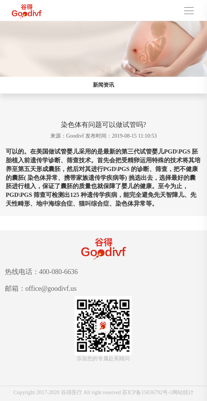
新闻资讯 (103, 85)
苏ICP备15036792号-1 (147, 392)
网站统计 (183, 392)
